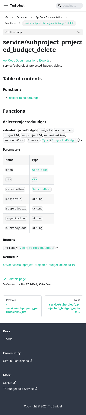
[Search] (69, 6)
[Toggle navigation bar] (6, 5)
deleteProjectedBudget (24, 98)
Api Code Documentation (20, 60)
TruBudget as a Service (20, 389)
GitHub (9, 383)
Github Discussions (17, 361)
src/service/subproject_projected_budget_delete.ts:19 (39, 265)
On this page (13, 32)
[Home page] (6, 17)
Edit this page (14, 279)
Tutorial (8, 339)
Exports (44, 60)
